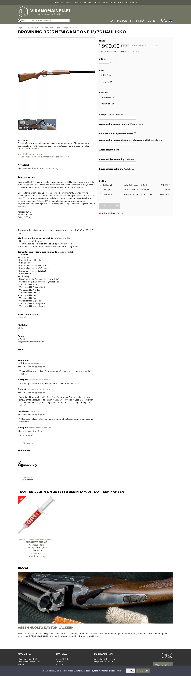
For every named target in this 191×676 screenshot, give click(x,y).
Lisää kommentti (26, 443)
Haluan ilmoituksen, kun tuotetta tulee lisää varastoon (43, 156)
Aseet (40, 27)
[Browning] (27, 470)
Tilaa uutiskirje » (163, 665)
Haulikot (50, 27)
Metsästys (30, 27)
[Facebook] (164, 655)
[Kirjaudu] (161, 20)
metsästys (143, 20)
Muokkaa (130, 671)
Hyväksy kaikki (143, 671)
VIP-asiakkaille (133, 51)
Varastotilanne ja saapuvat (30, 154)
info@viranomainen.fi (103, 661)
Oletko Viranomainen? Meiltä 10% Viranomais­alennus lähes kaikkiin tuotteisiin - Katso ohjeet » (95, 2)
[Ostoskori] (165, 20)
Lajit (21, 27)
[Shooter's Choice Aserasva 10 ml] (36, 528)
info (156, 20)
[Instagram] (170, 655)
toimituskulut (154, 46)
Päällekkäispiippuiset (66, 27)
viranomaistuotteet (120, 20)
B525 (20, 328)
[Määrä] (104, 62)
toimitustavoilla (62, 238)
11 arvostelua (51, 168)
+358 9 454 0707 (106, 659)
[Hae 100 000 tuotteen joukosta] (44, 20)
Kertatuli (22, 317)
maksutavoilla (64, 252)
